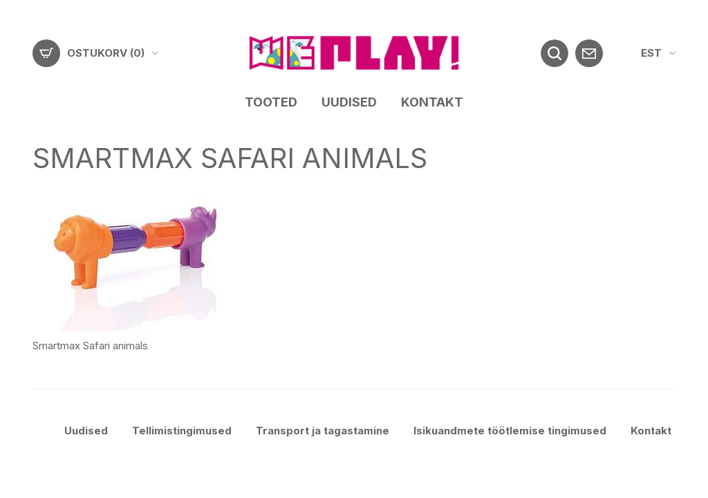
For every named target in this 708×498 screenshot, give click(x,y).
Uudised (349, 102)
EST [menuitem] (651, 52)
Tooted (271, 102)
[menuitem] (658, 54)
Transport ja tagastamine (322, 430)
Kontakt (432, 102)
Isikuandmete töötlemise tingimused (509, 430)
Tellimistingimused (182, 430)
